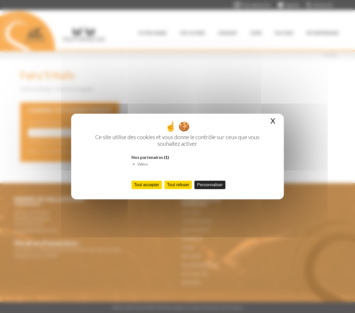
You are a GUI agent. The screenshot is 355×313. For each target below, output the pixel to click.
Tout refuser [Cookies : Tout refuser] (178, 185)
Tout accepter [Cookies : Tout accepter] (146, 185)
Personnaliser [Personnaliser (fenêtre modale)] (210, 185)
